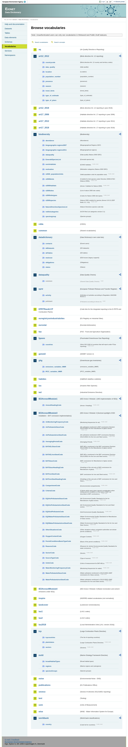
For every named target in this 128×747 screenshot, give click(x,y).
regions (48, 666)
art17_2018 (44, 128)
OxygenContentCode (53, 536)
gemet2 (42, 354)
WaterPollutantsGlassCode (55, 573)
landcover (43, 605)
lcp (40, 631)
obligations (49, 262)
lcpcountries (50, 637)
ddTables (48, 253)
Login (103, 1)
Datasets (8, 29)
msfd (41, 655)
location (48, 72)
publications (44, 685)
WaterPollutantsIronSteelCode (57, 580)
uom (41, 705)
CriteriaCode (50, 491)
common (43, 231)
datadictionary (45, 237)
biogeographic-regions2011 (56, 150)
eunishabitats (50, 164)
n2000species (50, 200)
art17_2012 (44, 121)
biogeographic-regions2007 (56, 145)
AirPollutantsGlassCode (54, 427)
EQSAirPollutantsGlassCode (56, 499)
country (48, 724)
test (40, 698)
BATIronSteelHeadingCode (55, 479)
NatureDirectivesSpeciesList (56, 207)
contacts (48, 243)
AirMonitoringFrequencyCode (56, 422)
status (47, 267)
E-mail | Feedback (12, 740)
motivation (49, 169)
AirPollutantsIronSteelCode (55, 435)
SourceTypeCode (52, 558)
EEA (15, 2)
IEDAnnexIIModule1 (48, 399)
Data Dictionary (23, 19)
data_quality (50, 67)
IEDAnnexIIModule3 (48, 413)
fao (40, 332)
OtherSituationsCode (53, 530)
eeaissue (48, 258)
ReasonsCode (50, 546)
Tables (7, 33)
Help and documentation (14, 24)
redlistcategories (51, 212)
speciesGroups (51, 671)
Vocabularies (10, 46)
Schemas (8, 42)
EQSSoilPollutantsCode (54, 512)
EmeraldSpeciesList (53, 159)
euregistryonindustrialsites (51, 318)
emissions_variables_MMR (55, 367)
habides (42, 379)
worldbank (44, 718)
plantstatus (49, 642)
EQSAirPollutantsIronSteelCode (57, 505)
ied (40, 392)
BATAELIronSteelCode (54, 454)
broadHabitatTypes (52, 661)
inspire (42, 598)
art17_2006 (44, 114)
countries (49, 344)
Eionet (15, 19)
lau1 (41, 611)
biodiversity (44, 134)
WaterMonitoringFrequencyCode (57, 568)
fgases (42, 338)
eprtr (41, 289)
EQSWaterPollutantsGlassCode (57, 517)
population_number (52, 77)
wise (41, 711)
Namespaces (10, 55)
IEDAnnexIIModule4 (48, 589)
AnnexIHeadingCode (53, 405)
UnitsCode (49, 563)
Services (8, 51)
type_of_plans (50, 100)
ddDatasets (49, 248)
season (48, 86)
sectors (48, 647)
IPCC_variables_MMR (53, 371)
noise (41, 679)
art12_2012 (44, 56)
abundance (49, 140)
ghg (40, 360)
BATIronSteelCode (52, 474)
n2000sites (49, 191)
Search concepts (59, 42)
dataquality (49, 155)
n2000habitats (50, 186)
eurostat (42, 325)
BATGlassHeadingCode (54, 467)
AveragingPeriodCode (53, 441)
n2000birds (49, 179)
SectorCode (50, 553)
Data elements (10, 38)
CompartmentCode (52, 485)
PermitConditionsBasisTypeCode (58, 541)
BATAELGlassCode (52, 446)
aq (40, 49)
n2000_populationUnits (54, 174)
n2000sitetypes (51, 195)
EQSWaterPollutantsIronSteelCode (58, 523)
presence (49, 81)
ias (40, 386)
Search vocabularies (41, 42)
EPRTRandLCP (46, 309)
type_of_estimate (52, 95)
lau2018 (42, 625)
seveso (42, 692)
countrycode (50, 62)
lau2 (41, 618)
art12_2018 (44, 108)
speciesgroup (50, 216)
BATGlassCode (51, 461)
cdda (41, 224)
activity (48, 295)
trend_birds (49, 91)
